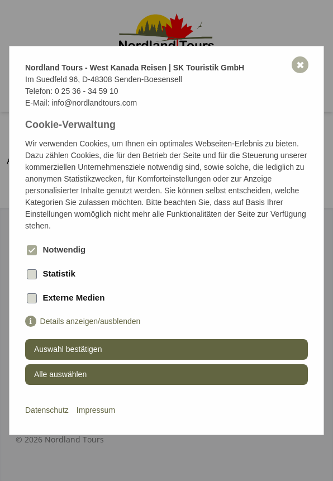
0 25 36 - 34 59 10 (86, 91)
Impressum (96, 410)
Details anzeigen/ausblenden (90, 321)
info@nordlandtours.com (94, 102)
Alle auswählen (60, 374)
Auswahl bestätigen (68, 349)
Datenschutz (47, 410)
